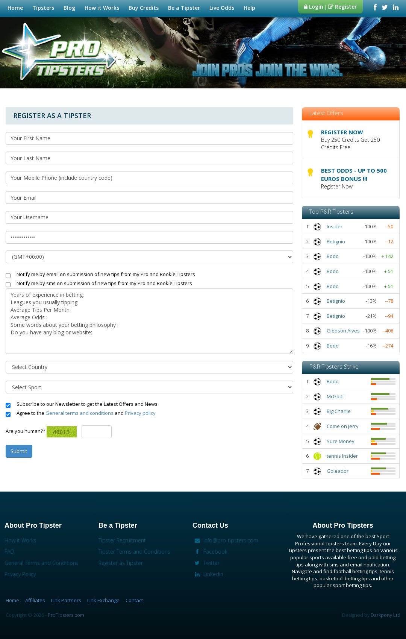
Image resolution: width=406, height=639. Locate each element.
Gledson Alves (343, 330)
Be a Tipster (185, 7)
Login (313, 6)
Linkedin (207, 574)
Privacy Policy (20, 574)
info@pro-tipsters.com (225, 540)
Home (15, 7)
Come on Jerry (343, 426)
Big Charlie (339, 411)
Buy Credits (144, 7)
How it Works (103, 7)
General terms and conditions (79, 413)
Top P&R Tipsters (331, 211)
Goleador (337, 470)
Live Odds (222, 7)
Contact (134, 600)
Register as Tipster (120, 562)
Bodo (333, 256)
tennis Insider (342, 455)
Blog (69, 7)
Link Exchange (103, 600)
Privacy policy (140, 413)
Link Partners (66, 600)
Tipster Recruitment (122, 540)
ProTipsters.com (66, 615)
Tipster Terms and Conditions (134, 551)
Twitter (206, 562)
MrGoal (335, 396)
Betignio (336, 241)
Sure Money (340, 441)
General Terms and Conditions (42, 562)
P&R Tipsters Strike (334, 366)
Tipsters (44, 7)
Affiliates (35, 600)
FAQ (9, 551)
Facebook (209, 551)
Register (342, 6)
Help (250, 7)
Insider (334, 226)
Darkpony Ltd (385, 615)
